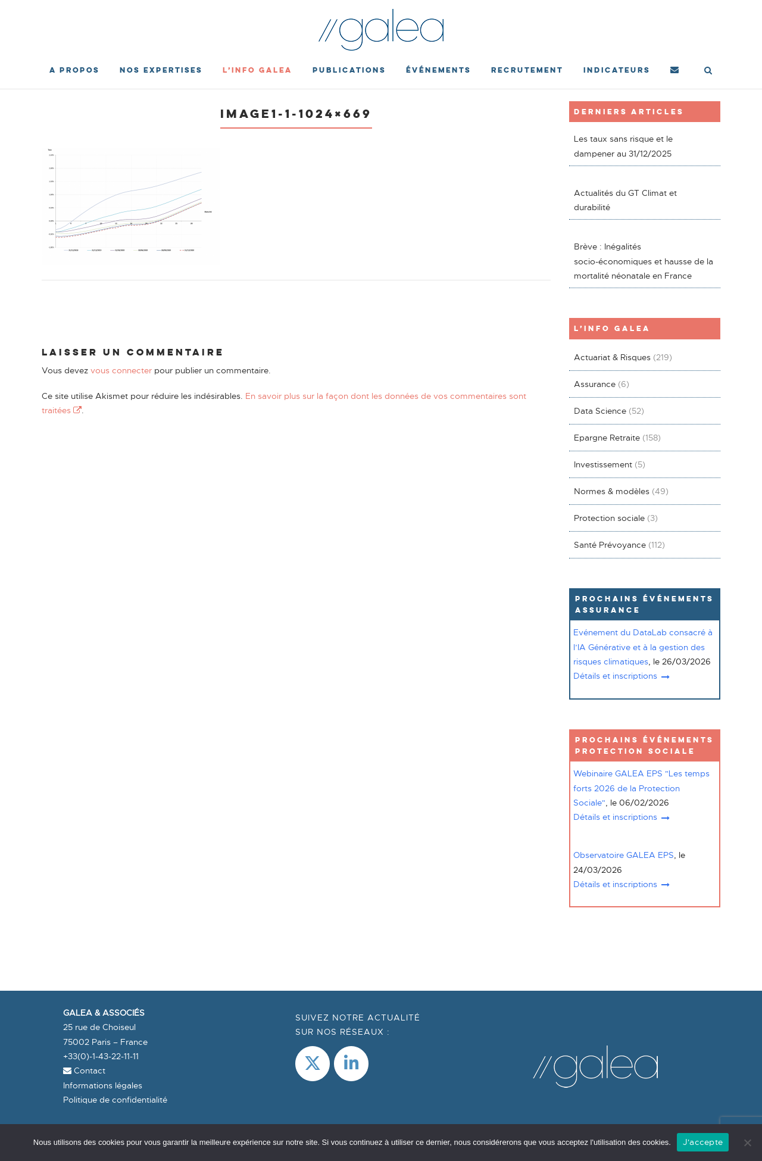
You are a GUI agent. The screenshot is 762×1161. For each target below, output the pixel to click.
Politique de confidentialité (115, 1099)
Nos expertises (161, 70)
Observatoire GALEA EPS (623, 855)
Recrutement (527, 70)
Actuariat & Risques (612, 357)
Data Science (600, 410)
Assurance (595, 384)
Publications (349, 70)
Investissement (603, 464)
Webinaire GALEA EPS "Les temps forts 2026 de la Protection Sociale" (641, 788)
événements (438, 70)
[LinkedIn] (351, 1063)
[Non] (747, 1142)
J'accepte (703, 1142)
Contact (84, 1070)
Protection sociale (609, 518)
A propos (74, 70)
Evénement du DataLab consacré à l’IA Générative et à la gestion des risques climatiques (643, 647)
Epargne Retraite (607, 437)
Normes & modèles (611, 491)
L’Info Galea (257, 70)
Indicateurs (616, 70)
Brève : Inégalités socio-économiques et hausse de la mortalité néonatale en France (643, 261)
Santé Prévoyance (610, 544)
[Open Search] (708, 71)
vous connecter (121, 370)
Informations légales (102, 1085)
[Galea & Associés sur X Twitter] (312, 1063)
